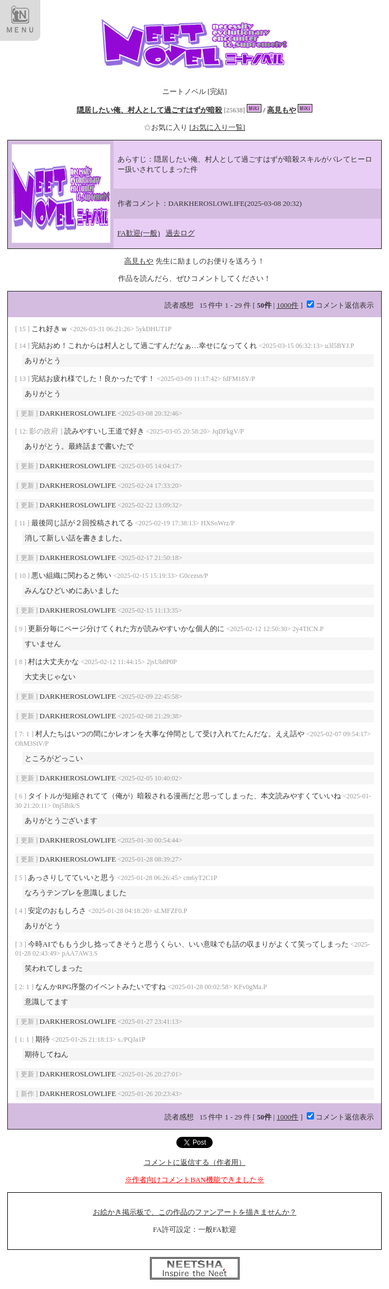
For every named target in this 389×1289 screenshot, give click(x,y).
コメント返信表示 (340, 305)
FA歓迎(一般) (139, 233)
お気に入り (166, 127)
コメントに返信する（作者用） (195, 1162)
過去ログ (180, 233)
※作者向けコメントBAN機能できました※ (194, 1179)
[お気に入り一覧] (217, 127)
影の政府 (44, 431)
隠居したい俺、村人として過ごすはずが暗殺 (149, 110)
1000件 (287, 305)
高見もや (281, 110)
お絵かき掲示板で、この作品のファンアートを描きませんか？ (195, 1212)
